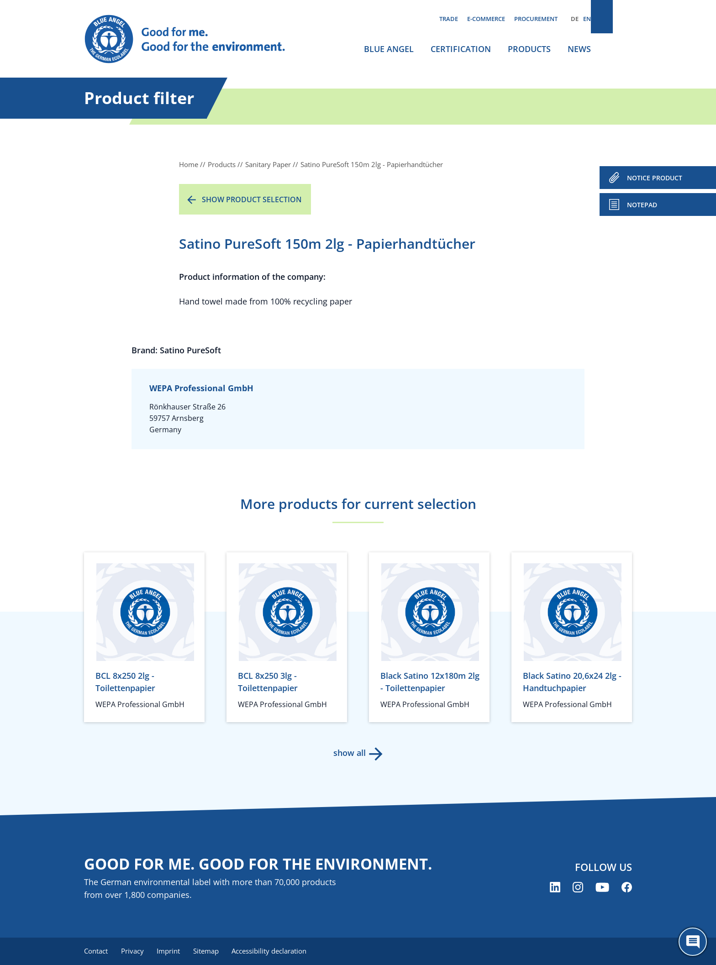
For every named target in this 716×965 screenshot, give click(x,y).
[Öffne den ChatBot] (693, 942)
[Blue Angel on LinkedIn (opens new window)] (555, 888)
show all (349, 752)
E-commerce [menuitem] (486, 19)
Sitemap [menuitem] (210, 951)
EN (587, 19)
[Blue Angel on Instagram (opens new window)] (578, 888)
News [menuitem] (579, 48)
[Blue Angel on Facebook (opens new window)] (626, 888)
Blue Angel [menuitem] (389, 48)
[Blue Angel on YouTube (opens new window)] (602, 888)
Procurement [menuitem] (536, 19)
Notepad (642, 204)
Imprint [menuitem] (171, 951)
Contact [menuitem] (96, 951)
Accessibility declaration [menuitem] (275, 951)
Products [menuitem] (529, 48)
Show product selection (252, 199)
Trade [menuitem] (448, 19)
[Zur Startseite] (193, 39)
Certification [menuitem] (461, 48)
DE (575, 19)
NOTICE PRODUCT (654, 177)
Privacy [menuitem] (133, 951)
